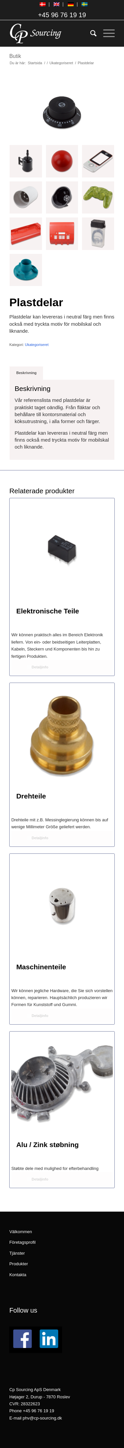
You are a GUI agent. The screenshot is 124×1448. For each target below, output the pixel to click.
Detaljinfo (37, 667)
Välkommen (20, 1231)
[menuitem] (42, 4)
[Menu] (106, 33)
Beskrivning (26, 373)
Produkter (18, 1263)
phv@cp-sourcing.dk (42, 1418)
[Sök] (90, 33)
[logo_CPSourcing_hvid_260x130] (51, 33)
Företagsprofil (22, 1242)
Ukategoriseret (37, 345)
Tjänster (17, 1253)
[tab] (26, 373)
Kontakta (17, 1274)
